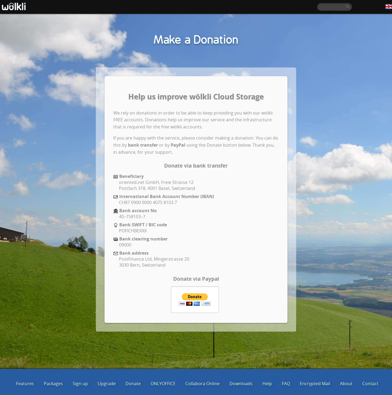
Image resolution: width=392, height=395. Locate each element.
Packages (53, 384)
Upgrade (107, 384)
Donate (133, 384)
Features (25, 384)
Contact (370, 384)
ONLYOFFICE (163, 384)
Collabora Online (202, 384)
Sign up (80, 384)
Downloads (241, 384)
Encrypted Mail (315, 384)
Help (267, 384)
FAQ (286, 384)
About (346, 384)
